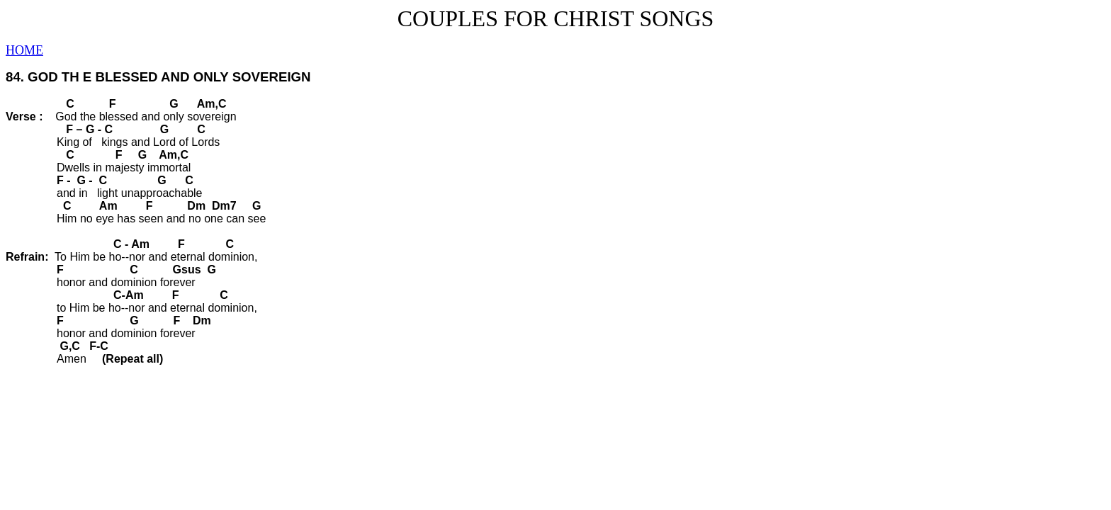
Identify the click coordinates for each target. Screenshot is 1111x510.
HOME (24, 50)
